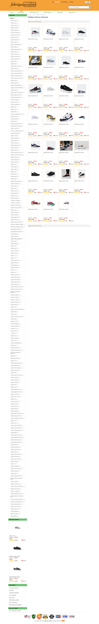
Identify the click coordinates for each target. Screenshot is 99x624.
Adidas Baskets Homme (16, 435)
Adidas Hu (13, 272)
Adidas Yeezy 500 (15, 274)
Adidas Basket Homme (16, 439)
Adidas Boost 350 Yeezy (16, 126)
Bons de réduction (13, 602)
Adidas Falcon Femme (16, 66)
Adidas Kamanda (14, 471)
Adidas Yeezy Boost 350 (16, 73)
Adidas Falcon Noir (15, 370)
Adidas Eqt (13, 107)
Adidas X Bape (14, 481)
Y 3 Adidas (13, 333)
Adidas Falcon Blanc (15, 365)
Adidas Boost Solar (15, 358)
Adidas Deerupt (14, 51)
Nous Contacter (12, 595)
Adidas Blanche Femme (16, 442)
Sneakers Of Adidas (15, 200)
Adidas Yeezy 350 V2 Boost (17, 309)
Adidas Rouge (14, 516)
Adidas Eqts (13, 63)
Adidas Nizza (13, 387)
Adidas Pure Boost (15, 466)
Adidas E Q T (14, 109)
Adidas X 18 (13, 420)
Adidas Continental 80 (15, 44)
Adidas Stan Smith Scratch (17, 413)
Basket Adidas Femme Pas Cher (16, 479)
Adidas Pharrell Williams (16, 85)
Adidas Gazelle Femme (16, 97)
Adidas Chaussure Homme (17, 316)
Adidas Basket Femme (16, 229)
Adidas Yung (13, 210)
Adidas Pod (13, 399)
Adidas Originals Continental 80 (16, 496)
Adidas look (13, 384)
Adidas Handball (14, 382)
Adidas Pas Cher (14, 267)
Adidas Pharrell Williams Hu (17, 501)
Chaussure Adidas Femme (16, 114)
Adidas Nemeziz (14, 338)
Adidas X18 (13, 307)
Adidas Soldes (14, 166)
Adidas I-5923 (14, 169)
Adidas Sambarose (15, 456)
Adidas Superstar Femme (16, 78)
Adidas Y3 (13, 255)
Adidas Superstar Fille (15, 415)
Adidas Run (13, 164)
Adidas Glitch (14, 111)
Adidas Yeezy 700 (15, 260)
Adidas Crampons (15, 295)
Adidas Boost (14, 178)
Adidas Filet (13, 372)
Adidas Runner (14, 195)
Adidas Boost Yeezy (15, 282)
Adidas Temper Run (15, 509)
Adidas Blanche (14, 234)
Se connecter (64, 2)
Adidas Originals (14, 236)
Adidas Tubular (14, 140)
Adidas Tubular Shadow (16, 207)
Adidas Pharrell (14, 262)
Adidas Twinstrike (14, 513)
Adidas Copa (13, 473)
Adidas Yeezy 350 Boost (16, 71)
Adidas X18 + (14, 423)
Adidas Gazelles (14, 30)
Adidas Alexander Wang (16, 222)
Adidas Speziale (14, 411)
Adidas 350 (13, 171)
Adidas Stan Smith (34, 12)
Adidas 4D (13, 355)
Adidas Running (14, 162)
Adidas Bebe (13, 311)
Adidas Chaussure (15, 54)
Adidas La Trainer (14, 297)
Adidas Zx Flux (14, 150)
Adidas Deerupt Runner (16, 181)
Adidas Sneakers (14, 212)
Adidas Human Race (15, 205)
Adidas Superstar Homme (16, 152)
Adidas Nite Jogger (15, 133)
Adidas (33, 14)
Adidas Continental (15, 104)
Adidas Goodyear (14, 377)
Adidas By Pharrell (15, 302)
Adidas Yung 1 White (15, 506)
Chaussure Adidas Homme (17, 130)
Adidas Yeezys (14, 25)
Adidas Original (14, 83)
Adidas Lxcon (14, 335)
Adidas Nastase (14, 243)
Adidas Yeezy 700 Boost (16, 425)
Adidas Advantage (15, 323)
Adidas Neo (13, 188)
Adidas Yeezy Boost (15, 277)
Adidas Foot (13, 241)
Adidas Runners (14, 403)
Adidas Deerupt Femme (16, 363)
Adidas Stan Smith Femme (17, 92)
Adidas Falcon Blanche (16, 367)
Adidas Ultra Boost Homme (17, 418)
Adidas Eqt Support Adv (16, 289)
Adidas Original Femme (16, 389)
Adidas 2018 (13, 319)
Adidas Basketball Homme (16, 437)
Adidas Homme (14, 116)
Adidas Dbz (13, 345)
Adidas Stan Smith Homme (17, 154)
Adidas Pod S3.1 (14, 401)
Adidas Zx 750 (14, 321)
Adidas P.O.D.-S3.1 (15, 396)
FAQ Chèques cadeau (14, 600)
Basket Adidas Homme (16, 95)
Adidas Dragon (14, 265)
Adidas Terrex (14, 90)
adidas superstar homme (17, 549)
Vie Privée (11, 590)
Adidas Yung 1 (14, 42)
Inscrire (71, 2)
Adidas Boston (14, 432)
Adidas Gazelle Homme (16, 123)
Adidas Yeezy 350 (15, 217)
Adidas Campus (14, 128)
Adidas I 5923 (14, 186)
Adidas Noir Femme (15, 488)
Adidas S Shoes (14, 250)
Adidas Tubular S (14, 142)
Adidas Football (14, 214)
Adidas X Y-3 (13, 258)
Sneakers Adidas (14, 198)
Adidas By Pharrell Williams (17, 87)
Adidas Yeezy (21, 12)
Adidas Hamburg (14, 379)
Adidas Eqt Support (15, 447)
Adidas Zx (13, 463)
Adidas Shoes (14, 248)
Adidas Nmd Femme (15, 449)
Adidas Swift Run (14, 304)
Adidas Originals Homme (16, 493)
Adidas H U (13, 270)
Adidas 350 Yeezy (15, 219)
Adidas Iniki (13, 246)
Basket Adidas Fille (15, 347)
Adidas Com (13, 360)
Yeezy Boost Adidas (15, 279)
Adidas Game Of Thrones (16, 375)
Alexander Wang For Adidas (17, 224)
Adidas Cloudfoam (15, 326)
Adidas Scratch (14, 406)
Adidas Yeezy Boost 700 (16, 427)
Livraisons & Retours (13, 588)
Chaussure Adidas (15, 32)
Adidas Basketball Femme (16, 231)
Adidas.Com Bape (15, 491)
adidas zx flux (17, 528)
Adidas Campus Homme (16, 468)
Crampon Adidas (14, 99)
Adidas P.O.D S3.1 (15, 394)
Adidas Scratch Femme (16, 454)
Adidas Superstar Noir (15, 504)
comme (24, 540)
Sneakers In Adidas (15, 202)
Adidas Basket (14, 176)
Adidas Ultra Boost (15, 56)
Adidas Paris (13, 121)
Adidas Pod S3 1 (72, 12)
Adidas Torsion (14, 253)
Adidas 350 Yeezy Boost (16, 75)
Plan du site (11, 597)
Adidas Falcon (14, 20)
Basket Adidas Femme (16, 49)
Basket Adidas (14, 47)
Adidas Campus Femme (16, 350)
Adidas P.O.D (14, 340)
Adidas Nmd (60, 12)
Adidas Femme (14, 37)
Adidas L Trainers (14, 299)
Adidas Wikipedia (14, 511)
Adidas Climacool (14, 284)
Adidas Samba (14, 68)
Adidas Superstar (47, 12)
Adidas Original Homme (16, 475)
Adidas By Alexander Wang (17, 226)
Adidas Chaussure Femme (16, 286)
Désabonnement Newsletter (15, 604)
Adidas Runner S (14, 193)
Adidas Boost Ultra (15, 59)
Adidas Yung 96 (14, 147)
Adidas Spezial (14, 408)
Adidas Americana (15, 159)
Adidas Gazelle (14, 27)
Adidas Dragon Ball (15, 145)
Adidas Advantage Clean (16, 430)
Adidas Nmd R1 (14, 190)
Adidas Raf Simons (15, 183)
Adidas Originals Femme (16, 391)
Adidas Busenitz (14, 444)
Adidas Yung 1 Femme (16, 459)
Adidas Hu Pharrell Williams (17, 486)
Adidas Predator (14, 118)
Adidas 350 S (14, 174)
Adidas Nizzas (14, 451)
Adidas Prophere (14, 157)
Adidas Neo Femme (15, 484)
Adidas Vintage (14, 461)
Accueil (11, 12)
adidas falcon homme (33, 39)
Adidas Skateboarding (15, 343)
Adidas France (14, 331)
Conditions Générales (14, 592)
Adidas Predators (14, 138)
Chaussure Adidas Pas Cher (17, 499)
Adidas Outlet (14, 80)
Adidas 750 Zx (14, 328)
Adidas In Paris (14, 135)
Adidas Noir (13, 314)
